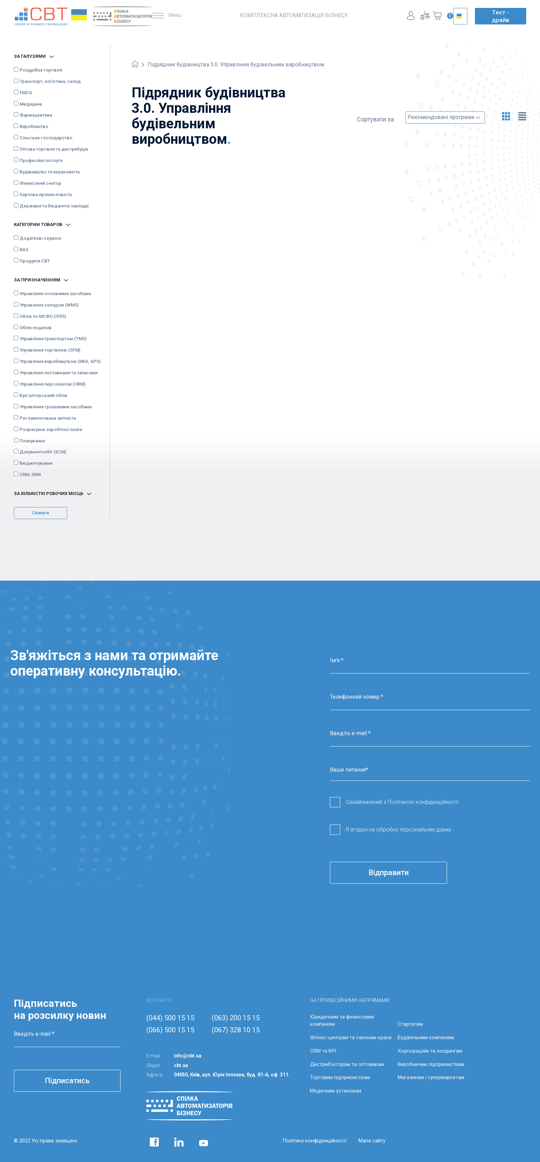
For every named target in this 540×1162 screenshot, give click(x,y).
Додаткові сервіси (40, 238)
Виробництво (34, 126)
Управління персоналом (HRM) (52, 384)
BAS (24, 249)
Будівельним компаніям (426, 1037)
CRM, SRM (30, 474)
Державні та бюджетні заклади (54, 205)
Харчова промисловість (46, 194)
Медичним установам (335, 1091)
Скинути (40, 512)
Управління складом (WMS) (49, 305)
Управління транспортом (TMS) (53, 338)
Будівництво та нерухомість (50, 171)
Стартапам (410, 1024)
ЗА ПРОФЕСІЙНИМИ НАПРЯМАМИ (349, 1000)
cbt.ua (181, 1065)
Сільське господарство (46, 137)
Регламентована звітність (48, 418)
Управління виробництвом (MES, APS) (60, 361)
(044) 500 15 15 (170, 1018)
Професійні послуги (41, 160)
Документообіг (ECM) (43, 451)
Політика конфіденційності (314, 1141)
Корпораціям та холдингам (430, 1051)
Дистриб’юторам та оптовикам (347, 1064)
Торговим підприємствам (340, 1077)
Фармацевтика (36, 115)
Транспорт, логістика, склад (50, 81)
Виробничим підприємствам (431, 1064)
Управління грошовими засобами (56, 406)
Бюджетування (36, 463)
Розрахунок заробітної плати (51, 429)
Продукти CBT (35, 260)
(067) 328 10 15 (236, 1030)
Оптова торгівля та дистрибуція (54, 149)
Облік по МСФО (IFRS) (43, 316)
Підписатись (67, 1080)
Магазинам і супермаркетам (431, 1077)
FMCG (26, 92)
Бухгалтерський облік (43, 395)
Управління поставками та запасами (58, 372)
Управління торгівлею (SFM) (50, 350)
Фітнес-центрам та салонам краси (351, 1037)
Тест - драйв (500, 16)
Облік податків (36, 327)
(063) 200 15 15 (236, 1018)
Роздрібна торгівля (41, 70)
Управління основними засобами (55, 293)
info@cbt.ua (187, 1055)
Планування (32, 440)
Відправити (388, 872)
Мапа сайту (372, 1141)
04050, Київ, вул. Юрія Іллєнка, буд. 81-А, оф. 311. (232, 1074)
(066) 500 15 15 (170, 1030)
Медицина (31, 104)
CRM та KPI (323, 1051)
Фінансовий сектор (40, 183)
